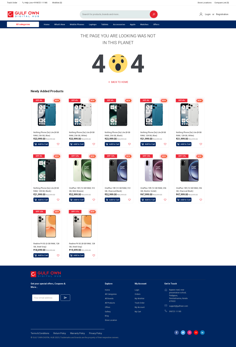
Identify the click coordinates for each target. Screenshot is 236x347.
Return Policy (59, 333)
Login (208, 14)
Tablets (104, 24)
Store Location (111, 320)
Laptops (92, 24)
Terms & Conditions (40, 333)
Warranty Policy (77, 333)
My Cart (138, 312)
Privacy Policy (95, 333)
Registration (222, 14)
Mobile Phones (77, 24)
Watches (144, 24)
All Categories (111, 294)
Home (47, 24)
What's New (59, 24)
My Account (140, 307)
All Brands (109, 298)
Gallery (108, 312)
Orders (137, 294)
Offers (156, 24)
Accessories (119, 24)
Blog (107, 316)
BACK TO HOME (118, 82)
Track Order (12, 3)
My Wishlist (139, 298)
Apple (132, 24)
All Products (110, 303)
